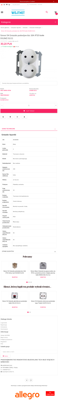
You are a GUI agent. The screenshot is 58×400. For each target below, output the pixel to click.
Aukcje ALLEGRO (5, 335)
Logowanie (4, 322)
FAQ (2, 344)
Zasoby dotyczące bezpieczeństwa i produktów (15, 83)
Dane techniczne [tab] (8, 129)
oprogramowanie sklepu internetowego (32, 385)
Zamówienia (4, 329)
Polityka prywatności (6, 339)
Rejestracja (4, 325)
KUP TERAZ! (28, 111)
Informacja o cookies (16, 385)
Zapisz (5, 356)
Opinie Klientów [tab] (8, 251)
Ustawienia (4, 327)
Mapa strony (4, 337)
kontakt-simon (4, 100)
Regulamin (4, 341)
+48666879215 (5, 369)
